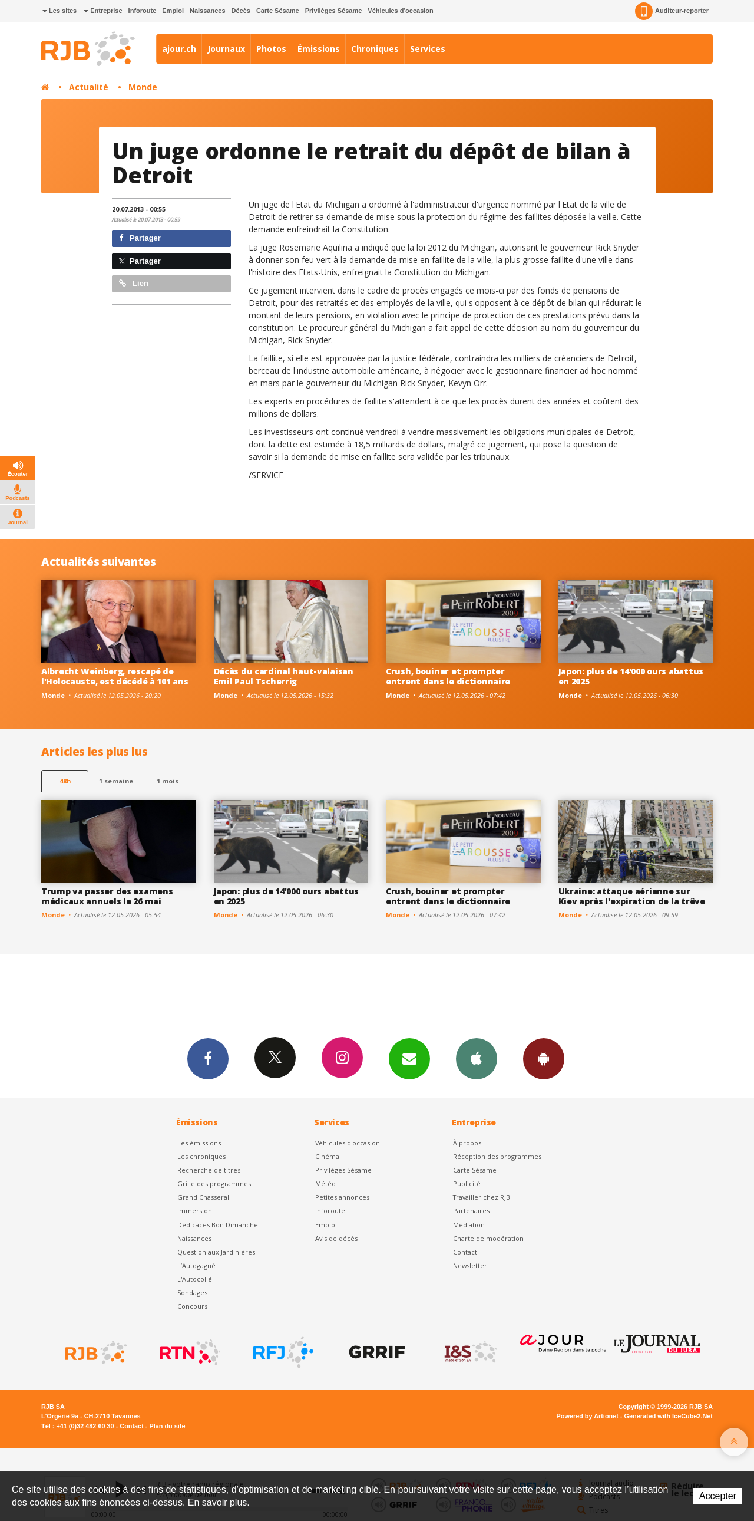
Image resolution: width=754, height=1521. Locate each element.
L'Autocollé (194, 1279)
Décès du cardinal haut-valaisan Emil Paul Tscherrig (283, 676)
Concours (192, 1306)
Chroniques (375, 48)
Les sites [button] (59, 10)
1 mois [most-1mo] (167, 780)
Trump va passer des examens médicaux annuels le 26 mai (107, 896)
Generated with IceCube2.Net (668, 1416)
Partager (140, 237)
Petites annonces (342, 1197)
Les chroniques (201, 1156)
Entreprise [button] (103, 10)
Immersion (194, 1210)
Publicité (467, 1183)
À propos (467, 1143)
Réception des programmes (497, 1156)
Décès (241, 10)
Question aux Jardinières (216, 1252)
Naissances (208, 10)
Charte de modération (488, 1238)
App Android (543, 1058)
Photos (271, 48)
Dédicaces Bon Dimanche (217, 1225)
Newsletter (470, 1265)
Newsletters (409, 1058)
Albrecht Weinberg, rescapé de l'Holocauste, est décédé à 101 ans (114, 676)
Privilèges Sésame (333, 10)
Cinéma (327, 1156)
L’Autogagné (196, 1265)
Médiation (469, 1225)
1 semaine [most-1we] (116, 780)
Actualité (88, 87)
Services (427, 48)
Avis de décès (336, 1238)
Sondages (192, 1292)
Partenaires (471, 1210)
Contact (465, 1252)
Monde (142, 87)
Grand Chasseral (203, 1197)
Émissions (318, 48)
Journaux (226, 48)
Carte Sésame (277, 10)
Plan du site (167, 1426)
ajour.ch (179, 48)
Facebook (208, 1058)
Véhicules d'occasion (400, 10)
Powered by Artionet (588, 1416)
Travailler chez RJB (481, 1197)
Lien (133, 283)
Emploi (173, 10)
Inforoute (142, 10)
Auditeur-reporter (672, 11)
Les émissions (199, 1143)
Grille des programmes (214, 1183)
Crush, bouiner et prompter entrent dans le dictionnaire (448, 676)
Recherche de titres (208, 1170)
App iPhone (476, 1058)
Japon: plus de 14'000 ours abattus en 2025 (630, 676)
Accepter (717, 1496)
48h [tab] (65, 780)
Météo (325, 1183)
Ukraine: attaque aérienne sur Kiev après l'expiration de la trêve (631, 896)
